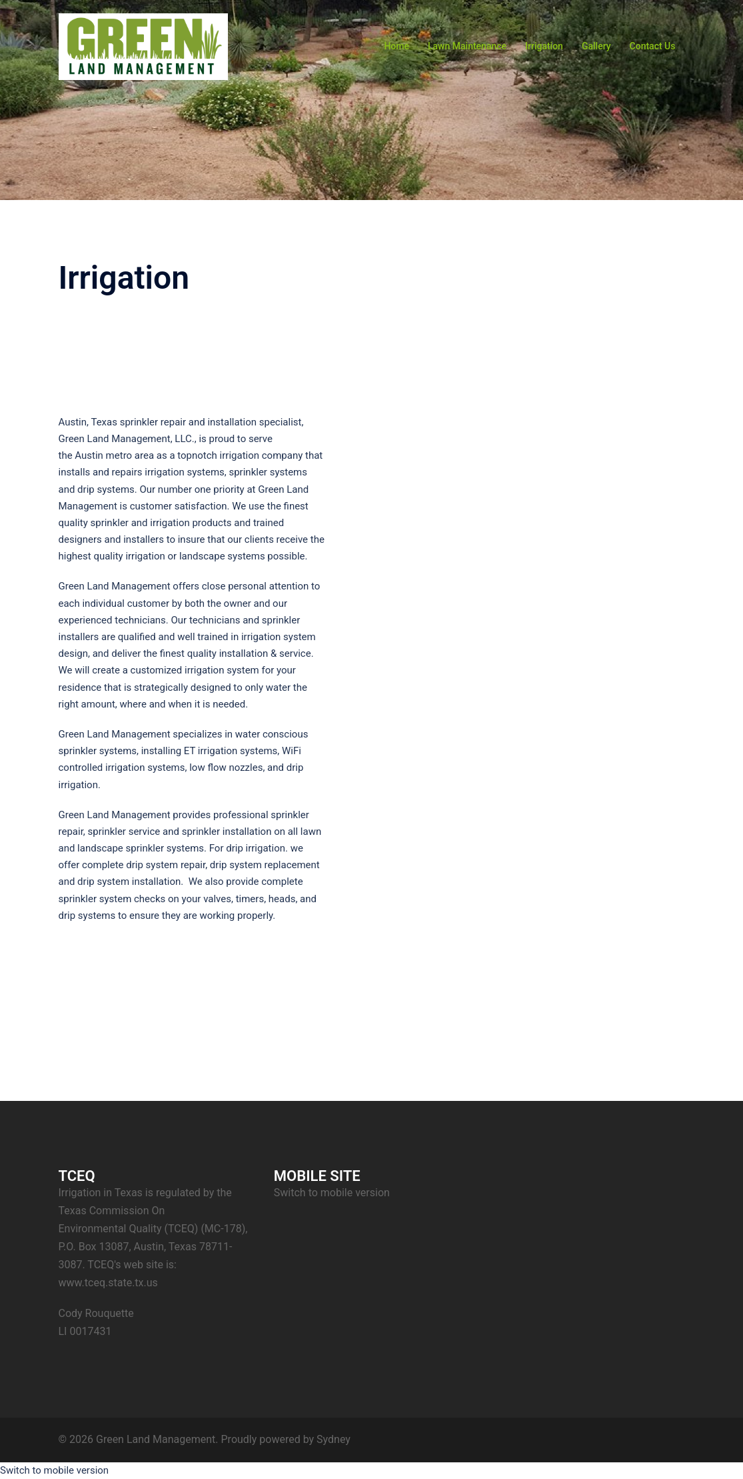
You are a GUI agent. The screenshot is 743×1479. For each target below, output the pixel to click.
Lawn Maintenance (467, 46)
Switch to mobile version (332, 1192)
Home (396, 46)
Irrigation (544, 46)
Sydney (334, 1439)
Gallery (596, 46)
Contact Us (653, 46)
